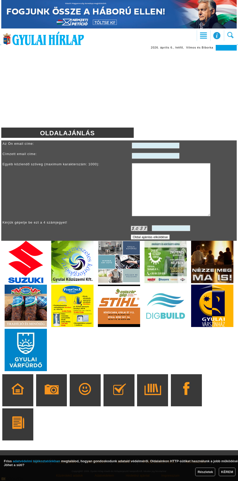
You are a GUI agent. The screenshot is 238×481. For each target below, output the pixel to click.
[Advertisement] (119, 89)
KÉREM (227, 472)
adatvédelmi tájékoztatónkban (36, 461)
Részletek (205, 472)
